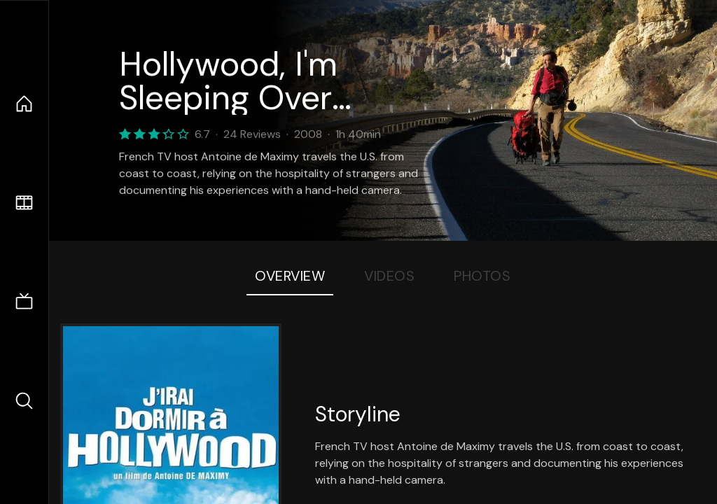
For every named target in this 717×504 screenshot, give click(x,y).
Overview (290, 276)
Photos (482, 276)
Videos (389, 276)
